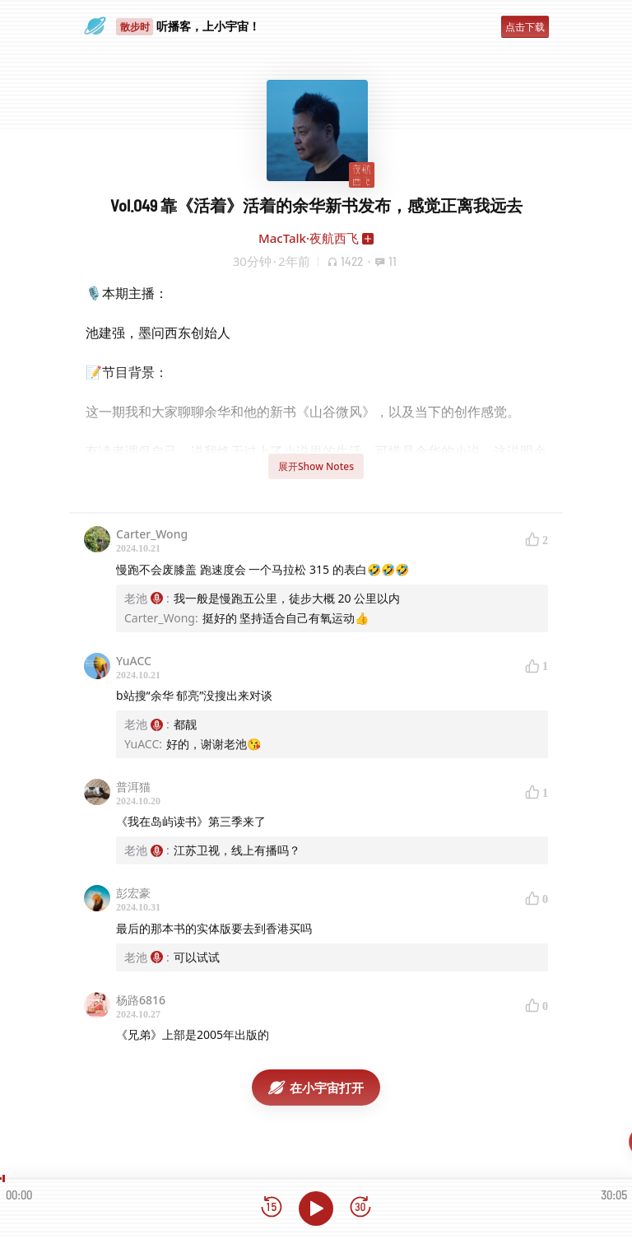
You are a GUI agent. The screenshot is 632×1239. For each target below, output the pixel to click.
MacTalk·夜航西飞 (308, 238)
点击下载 (525, 27)
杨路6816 (140, 1000)
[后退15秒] (271, 1208)
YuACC (133, 660)
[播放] (316, 1208)
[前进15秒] (360, 1208)
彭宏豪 (133, 893)
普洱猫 (133, 786)
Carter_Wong (152, 534)
